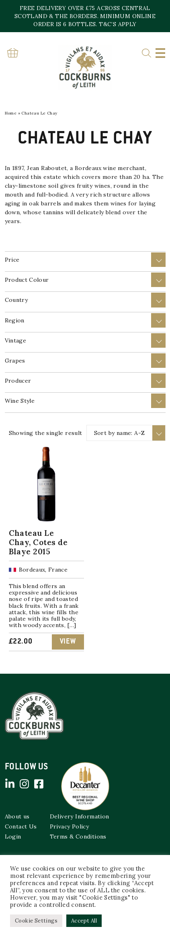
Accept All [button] (84, 920)
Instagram (24, 784)
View (68, 642)
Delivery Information (79, 816)
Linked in (10, 784)
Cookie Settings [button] (36, 920)
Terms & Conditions (78, 836)
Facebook (39, 784)
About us (17, 816)
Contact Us (21, 826)
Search (146, 53)
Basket (13, 52)
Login (13, 836)
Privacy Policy (69, 826)
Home (11, 113)
